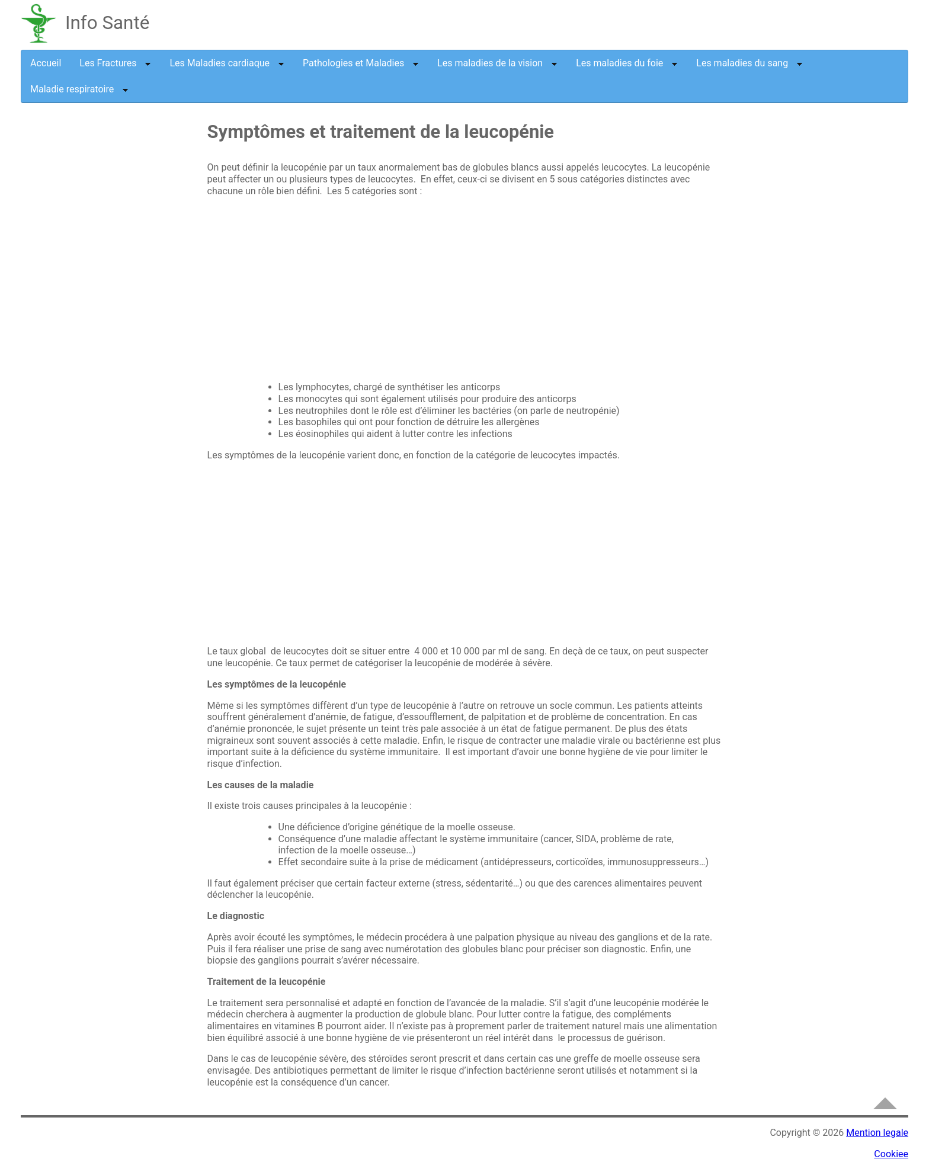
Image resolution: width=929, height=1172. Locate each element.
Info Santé (107, 23)
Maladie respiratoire (79, 89)
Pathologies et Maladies (361, 63)
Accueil (45, 63)
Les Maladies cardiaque (226, 63)
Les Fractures (115, 63)
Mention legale (877, 1132)
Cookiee (891, 1154)
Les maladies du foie (627, 63)
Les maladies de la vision (497, 63)
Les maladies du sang (749, 63)
